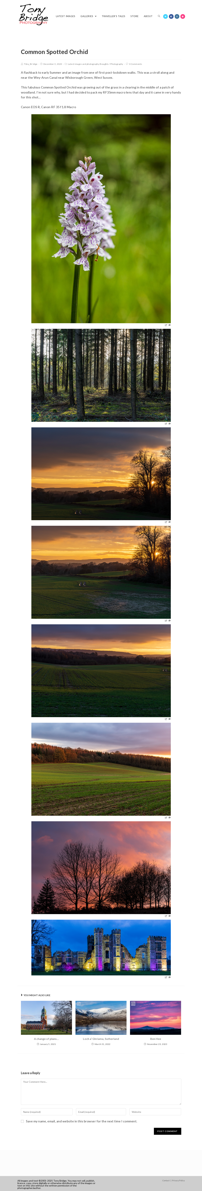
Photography (116, 64)
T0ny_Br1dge (30, 64)
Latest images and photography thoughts (88, 64)
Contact (166, 1180)
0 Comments (135, 64)
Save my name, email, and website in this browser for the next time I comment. (81, 1121)
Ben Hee (155, 1038)
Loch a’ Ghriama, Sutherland (101, 1038)
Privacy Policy (178, 1180)
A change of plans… (46, 1038)
